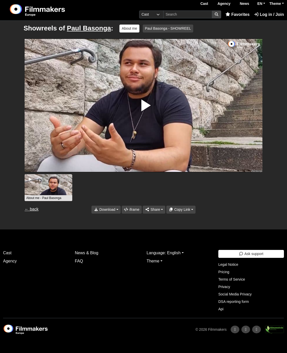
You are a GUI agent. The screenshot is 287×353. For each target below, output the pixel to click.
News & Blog (86, 253)
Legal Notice (228, 264)
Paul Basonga (89, 28)
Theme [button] (275, 4)
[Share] (154, 210)
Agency (224, 4)
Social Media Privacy (235, 294)
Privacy (224, 287)
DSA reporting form (233, 302)
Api (220, 309)
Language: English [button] (164, 253)
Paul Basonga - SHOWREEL (168, 28)
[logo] (50, 10)
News (244, 4)
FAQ (79, 261)
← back (31, 209)
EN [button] (259, 4)
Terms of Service (231, 279)
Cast (204, 4)
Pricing (223, 272)
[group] (48, 187)
